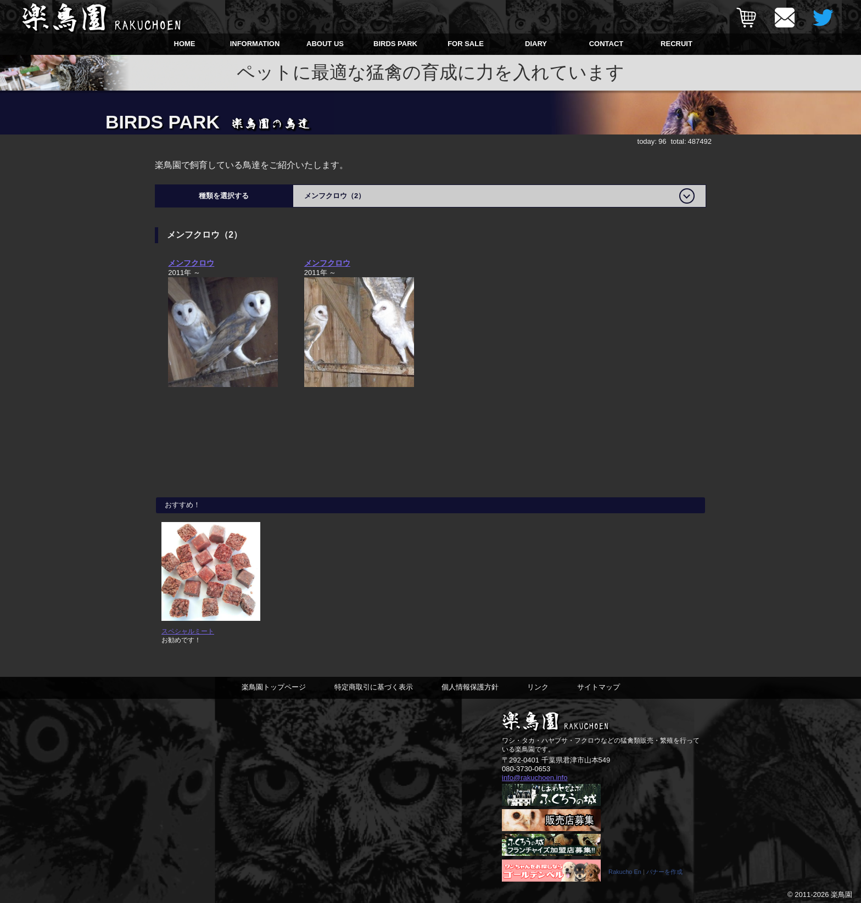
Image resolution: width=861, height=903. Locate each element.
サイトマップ (598, 687)
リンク (538, 687)
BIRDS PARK (395, 44)
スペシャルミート (187, 631)
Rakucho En (624, 871)
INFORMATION (255, 44)
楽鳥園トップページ (274, 687)
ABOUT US (325, 44)
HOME (184, 44)
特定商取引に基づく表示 (373, 687)
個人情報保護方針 (470, 687)
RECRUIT (676, 44)
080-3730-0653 (526, 769)
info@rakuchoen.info (534, 777)
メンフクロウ (191, 263)
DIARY (536, 44)
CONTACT (606, 44)
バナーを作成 (664, 871)
